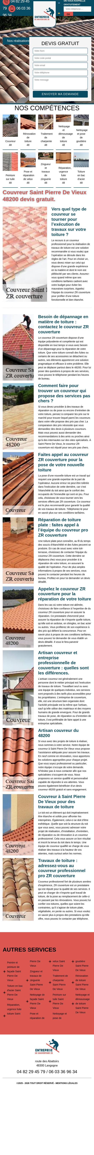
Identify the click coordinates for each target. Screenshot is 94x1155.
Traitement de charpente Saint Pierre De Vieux (60, 982)
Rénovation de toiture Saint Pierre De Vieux (82, 982)
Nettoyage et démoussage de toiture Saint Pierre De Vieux (83, 1003)
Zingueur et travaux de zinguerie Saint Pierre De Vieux (36, 980)
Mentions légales (67, 1083)
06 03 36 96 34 (63, 1071)
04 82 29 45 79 (31, 1071)
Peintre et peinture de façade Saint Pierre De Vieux (14, 971)
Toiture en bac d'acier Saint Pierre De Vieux (15, 992)
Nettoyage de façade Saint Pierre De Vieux (37, 1001)
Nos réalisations (18, 41)
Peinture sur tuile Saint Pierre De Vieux (59, 1001)
